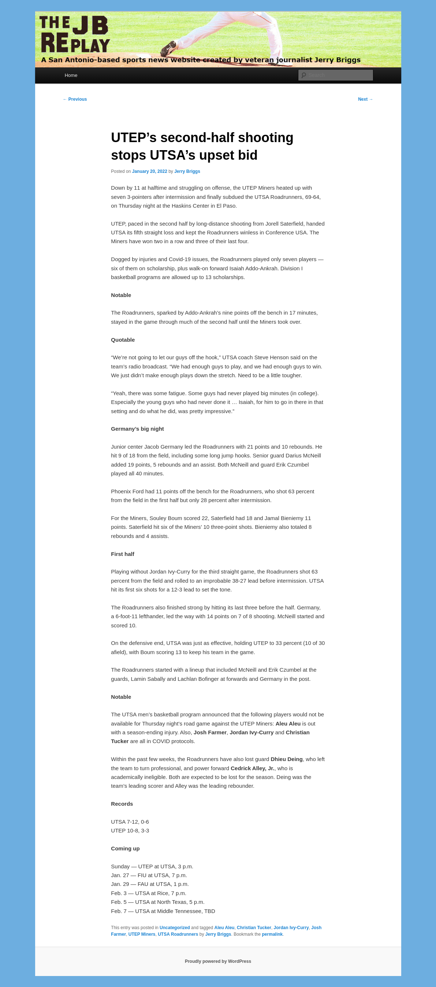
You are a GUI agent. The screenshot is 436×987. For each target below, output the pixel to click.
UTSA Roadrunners (178, 934)
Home (71, 75)
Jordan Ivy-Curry (291, 927)
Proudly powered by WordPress (218, 961)
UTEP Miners (142, 934)
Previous (75, 99)
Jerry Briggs (187, 171)
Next (365, 99)
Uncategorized (175, 927)
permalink (272, 934)
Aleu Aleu (225, 927)
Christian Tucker (254, 927)
